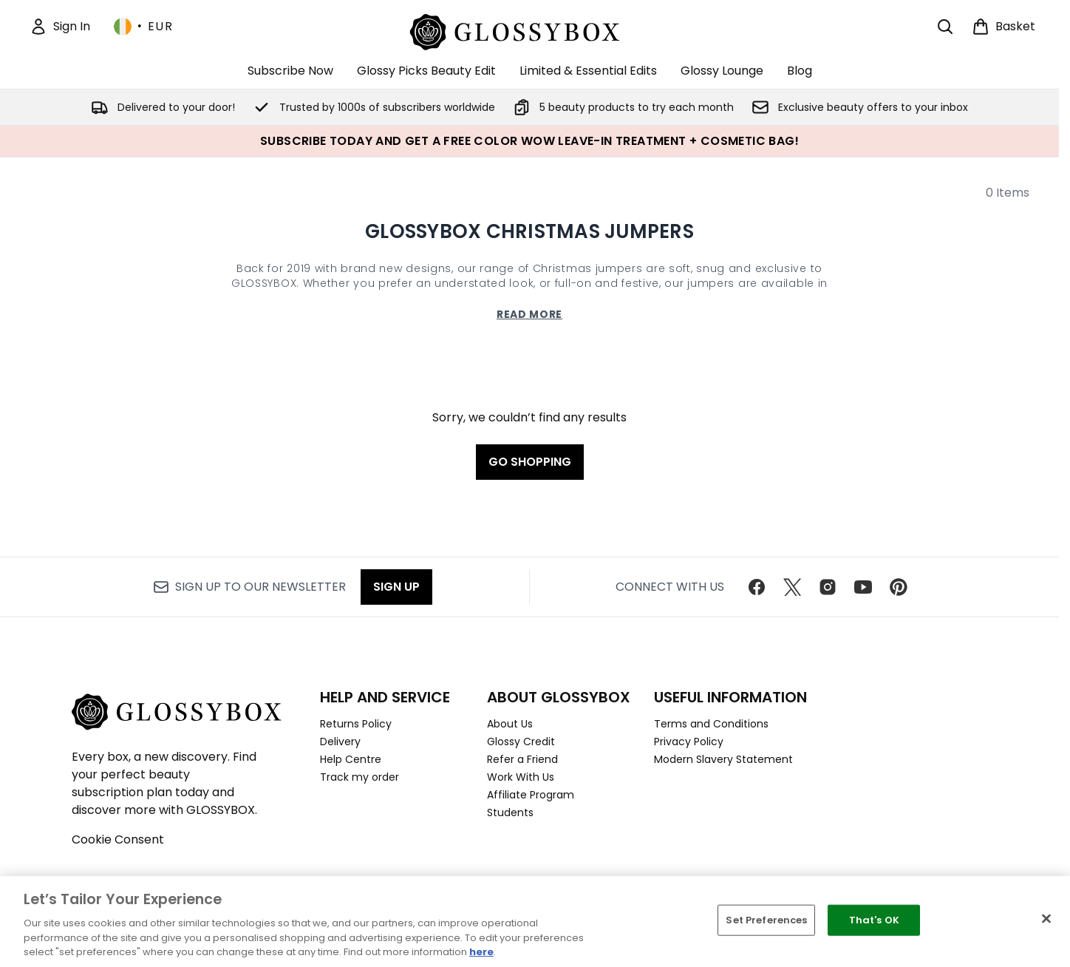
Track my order (359, 777)
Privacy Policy (688, 741)
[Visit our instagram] (827, 587)
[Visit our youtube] (863, 587)
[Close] (1046, 919)
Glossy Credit (521, 741)
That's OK (874, 920)
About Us (510, 723)
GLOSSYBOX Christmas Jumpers (529, 231)
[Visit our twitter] (792, 587)
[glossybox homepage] (529, 30)
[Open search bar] (945, 26)
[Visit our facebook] (756, 587)
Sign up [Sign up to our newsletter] (396, 586)
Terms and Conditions (711, 723)
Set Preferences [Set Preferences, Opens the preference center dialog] (766, 920)
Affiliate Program (530, 794)
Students (510, 812)
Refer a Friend (522, 759)
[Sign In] (60, 26)
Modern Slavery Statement (723, 759)
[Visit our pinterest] (898, 587)
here (481, 952)
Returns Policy (356, 723)
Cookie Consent (118, 839)
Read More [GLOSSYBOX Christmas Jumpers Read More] (529, 314)
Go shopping (529, 461)
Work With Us (520, 777)
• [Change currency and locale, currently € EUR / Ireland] (143, 26)
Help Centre (350, 759)
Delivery (340, 741)
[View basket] (1003, 26)
